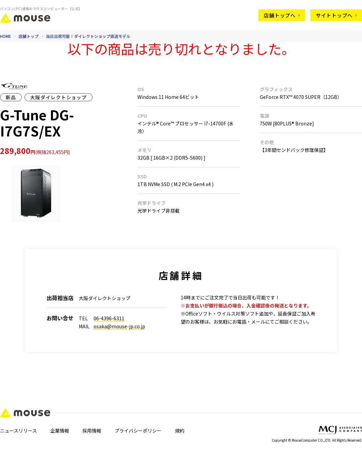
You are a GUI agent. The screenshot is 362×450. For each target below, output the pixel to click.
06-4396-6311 (109, 318)
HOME (5, 36)
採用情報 (91, 430)
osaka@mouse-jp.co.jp (119, 326)
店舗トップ (29, 36)
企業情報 (59, 430)
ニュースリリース (18, 430)
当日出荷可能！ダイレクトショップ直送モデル (88, 36)
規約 (179, 430)
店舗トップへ (282, 15)
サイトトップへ (336, 15)
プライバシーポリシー (138, 430)
